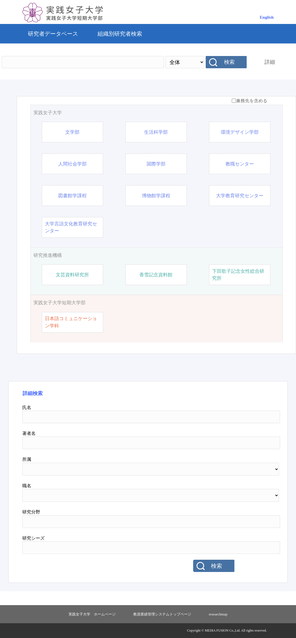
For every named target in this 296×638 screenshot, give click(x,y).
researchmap (218, 614)
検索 (229, 62)
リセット (254, 566)
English (267, 17)
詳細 (270, 62)
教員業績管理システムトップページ (162, 614)
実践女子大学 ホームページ (92, 614)
